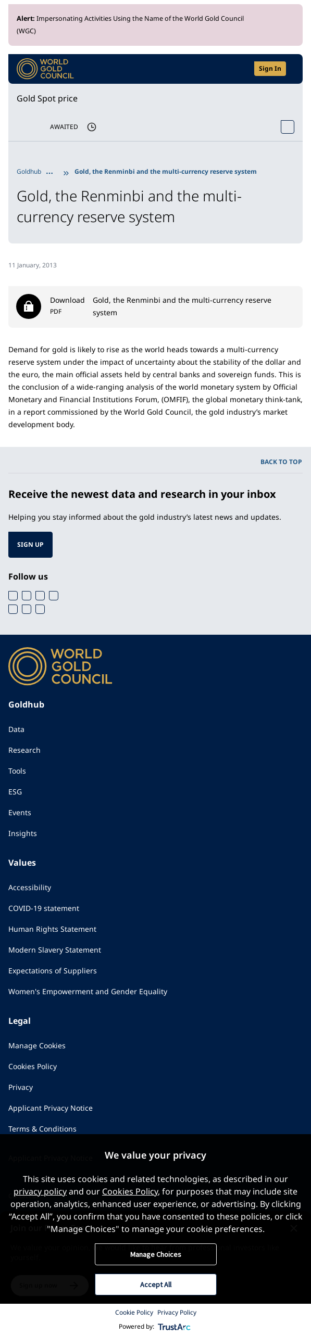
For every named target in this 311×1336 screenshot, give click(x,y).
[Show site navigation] (290, 69)
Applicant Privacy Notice (50, 1108)
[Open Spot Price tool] (287, 127)
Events (19, 812)
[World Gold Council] (45, 69)
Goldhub (29, 171)
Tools (17, 771)
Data (16, 729)
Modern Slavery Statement (54, 950)
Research (24, 750)
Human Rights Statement (52, 929)
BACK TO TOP (281, 461)
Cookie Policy (134, 1312)
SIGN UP (30, 544)
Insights (22, 833)
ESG (15, 792)
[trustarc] (174, 1326)
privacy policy (40, 1191)
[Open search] (240, 69)
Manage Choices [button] (155, 1254)
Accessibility (29, 887)
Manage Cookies (37, 1045)
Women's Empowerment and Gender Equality (87, 991)
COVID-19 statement (43, 908)
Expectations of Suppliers (52, 970)
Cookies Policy (32, 1066)
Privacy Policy (176, 1312)
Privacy (20, 1087)
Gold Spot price (47, 98)
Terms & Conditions (42, 1129)
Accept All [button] (155, 1284)
